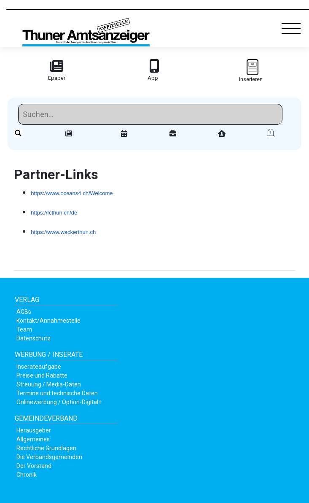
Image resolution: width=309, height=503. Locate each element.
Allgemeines (33, 439)
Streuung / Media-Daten (48, 384)
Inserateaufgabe (38, 366)
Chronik (26, 474)
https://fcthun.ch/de (54, 212)
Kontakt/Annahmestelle (48, 320)
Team (24, 329)
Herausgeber (33, 430)
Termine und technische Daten (57, 393)
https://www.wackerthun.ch (63, 232)
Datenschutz (33, 338)
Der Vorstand (33, 465)
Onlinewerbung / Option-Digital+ (59, 402)
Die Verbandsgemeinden (49, 457)
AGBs (23, 311)
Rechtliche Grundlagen (46, 448)
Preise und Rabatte (41, 375)
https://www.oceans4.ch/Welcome (72, 193)
